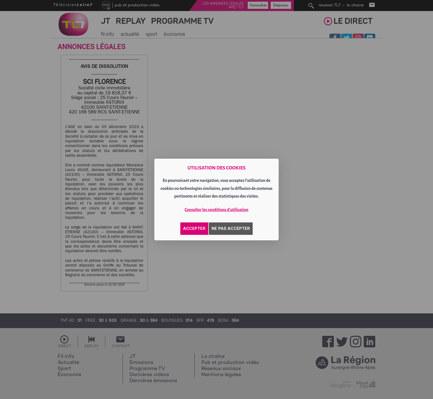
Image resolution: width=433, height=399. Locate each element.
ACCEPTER (194, 228)
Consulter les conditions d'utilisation (217, 210)
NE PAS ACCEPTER (231, 228)
